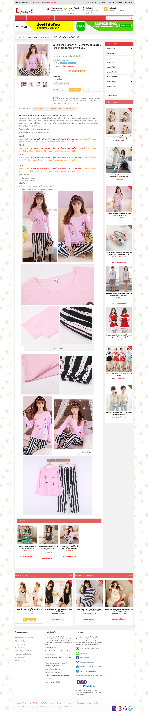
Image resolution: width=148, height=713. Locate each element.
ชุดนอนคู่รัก (110, 62)
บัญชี (52, 703)
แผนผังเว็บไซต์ (21, 703)
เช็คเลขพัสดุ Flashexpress (24, 638)
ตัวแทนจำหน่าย (20, 647)
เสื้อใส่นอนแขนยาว (74, 101)
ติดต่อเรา (60, 703)
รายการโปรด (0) (92, 2)
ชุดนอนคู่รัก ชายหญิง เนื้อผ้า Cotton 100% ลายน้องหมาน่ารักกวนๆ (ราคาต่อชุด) (119, 294)
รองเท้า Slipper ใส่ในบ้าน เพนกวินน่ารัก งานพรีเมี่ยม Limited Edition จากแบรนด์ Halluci (119, 253)
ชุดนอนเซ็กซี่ (111, 67)
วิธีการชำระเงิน (20, 644)
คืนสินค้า (44, 703)
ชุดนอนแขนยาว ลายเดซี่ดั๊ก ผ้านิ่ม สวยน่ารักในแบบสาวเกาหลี (70, 547)
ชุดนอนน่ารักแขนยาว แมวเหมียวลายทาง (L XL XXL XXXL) (27, 547)
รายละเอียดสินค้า (24, 109)
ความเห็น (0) (69, 109)
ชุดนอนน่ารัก (111, 48)
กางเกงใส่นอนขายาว (91, 101)
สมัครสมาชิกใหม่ (50, 2)
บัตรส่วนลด (70, 703)
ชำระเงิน (128, 2)
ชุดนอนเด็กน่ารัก (112, 72)
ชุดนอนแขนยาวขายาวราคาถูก (65, 103)
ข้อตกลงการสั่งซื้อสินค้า (23, 654)
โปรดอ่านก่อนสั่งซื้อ (55, 109)
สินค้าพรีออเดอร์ (112, 95)
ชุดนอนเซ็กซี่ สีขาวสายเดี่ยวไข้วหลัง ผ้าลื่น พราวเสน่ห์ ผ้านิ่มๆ (29, 610)
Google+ (49, 707)
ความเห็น (63, 56)
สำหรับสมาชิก (106, 2)
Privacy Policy (20, 660)
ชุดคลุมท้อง (110, 58)
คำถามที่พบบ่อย (20, 657)
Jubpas (63, 707)
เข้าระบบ (38, 2)
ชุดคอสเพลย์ (110, 91)
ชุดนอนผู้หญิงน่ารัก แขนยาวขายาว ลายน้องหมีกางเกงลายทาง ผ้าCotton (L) (48, 548)
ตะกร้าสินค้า (118, 2)
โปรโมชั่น (80, 703)
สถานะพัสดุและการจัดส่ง (23, 651)
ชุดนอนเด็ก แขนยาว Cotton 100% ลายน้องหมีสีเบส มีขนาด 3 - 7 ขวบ (119, 413)
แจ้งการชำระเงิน (92, 703)
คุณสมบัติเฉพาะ (39, 109)
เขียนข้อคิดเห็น (75, 56)
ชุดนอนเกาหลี (66, 98)
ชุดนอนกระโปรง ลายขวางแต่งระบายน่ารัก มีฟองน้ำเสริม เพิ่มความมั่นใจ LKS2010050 (89, 610)
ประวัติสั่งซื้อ (33, 703)
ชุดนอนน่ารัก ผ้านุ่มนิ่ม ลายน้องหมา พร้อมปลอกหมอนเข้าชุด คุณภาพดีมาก (119, 176)
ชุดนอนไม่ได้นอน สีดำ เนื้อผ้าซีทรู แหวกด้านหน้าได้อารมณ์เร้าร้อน (58, 610)
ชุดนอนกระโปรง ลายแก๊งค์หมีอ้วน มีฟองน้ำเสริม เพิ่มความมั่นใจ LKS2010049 (119, 610)
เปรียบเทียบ (96, 89)
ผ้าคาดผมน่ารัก (111, 53)
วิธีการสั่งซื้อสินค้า (21, 641)
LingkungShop (35, 707)
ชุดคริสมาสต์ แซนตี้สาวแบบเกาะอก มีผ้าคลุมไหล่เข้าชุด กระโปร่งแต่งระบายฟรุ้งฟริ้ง (119, 336)
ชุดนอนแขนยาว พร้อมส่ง (83, 98)
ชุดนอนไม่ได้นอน (112, 81)
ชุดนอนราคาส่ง (111, 86)
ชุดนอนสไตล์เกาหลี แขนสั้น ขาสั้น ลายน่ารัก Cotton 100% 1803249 (119, 214)
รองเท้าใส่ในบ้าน (112, 77)
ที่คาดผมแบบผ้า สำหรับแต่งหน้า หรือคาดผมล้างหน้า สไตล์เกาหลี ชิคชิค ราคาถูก (119, 137)
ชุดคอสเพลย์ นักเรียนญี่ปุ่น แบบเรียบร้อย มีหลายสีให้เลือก (119, 374)
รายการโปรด (86, 89)
